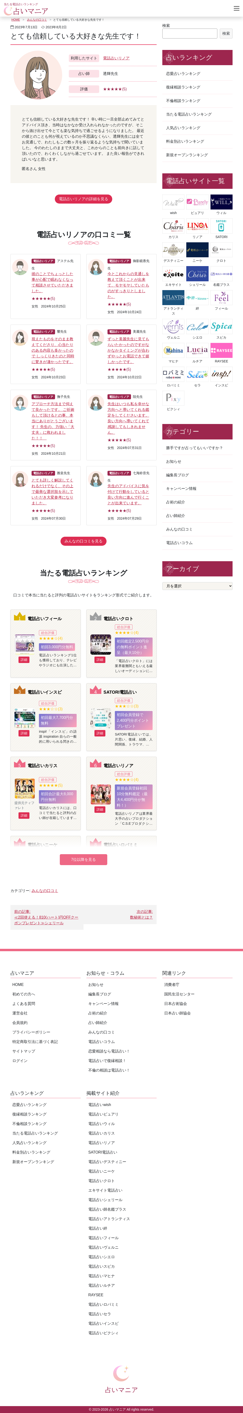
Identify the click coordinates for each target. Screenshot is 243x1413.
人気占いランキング (183, 128)
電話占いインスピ (45, 692)
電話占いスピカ (101, 1266)
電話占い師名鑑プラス (107, 1209)
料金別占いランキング (185, 141)
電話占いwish (99, 1105)
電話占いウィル (101, 1124)
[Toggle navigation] (236, 8)
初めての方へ (23, 994)
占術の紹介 (175, 502)
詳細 (24, 660)
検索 (166, 26)
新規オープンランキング (187, 155)
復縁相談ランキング (183, 87)
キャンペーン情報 (181, 489)
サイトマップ (23, 1051)
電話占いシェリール (105, 1200)
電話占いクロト (118, 618)
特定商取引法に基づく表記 (35, 1042)
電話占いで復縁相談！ (107, 1061)
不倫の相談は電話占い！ (109, 1070)
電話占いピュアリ (103, 1114)
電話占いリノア (116, 58)
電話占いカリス (42, 765)
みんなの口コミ (37, 19)
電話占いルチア (101, 1285)
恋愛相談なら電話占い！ (109, 1051)
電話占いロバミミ (120, 844)
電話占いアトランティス (109, 1219)
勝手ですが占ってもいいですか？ (194, 448)
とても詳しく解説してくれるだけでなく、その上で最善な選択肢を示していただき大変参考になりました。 (52, 491)
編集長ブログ (177, 475)
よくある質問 (23, 1004)
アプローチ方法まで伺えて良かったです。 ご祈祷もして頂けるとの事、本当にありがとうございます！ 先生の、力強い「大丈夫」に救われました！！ (53, 421)
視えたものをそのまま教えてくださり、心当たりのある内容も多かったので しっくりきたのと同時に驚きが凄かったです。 (53, 350)
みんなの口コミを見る (84, 541)
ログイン (20, 1061)
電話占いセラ (99, 1314)
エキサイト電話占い (105, 1190)
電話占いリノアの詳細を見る (83, 199)
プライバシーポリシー (31, 1032)
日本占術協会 (175, 1004)
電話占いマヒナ (101, 1276)
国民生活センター (179, 994)
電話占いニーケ (42, 844)
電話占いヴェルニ (103, 1247)
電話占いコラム (179, 543)
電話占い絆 (97, 1228)
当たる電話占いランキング (189, 114)
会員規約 (20, 1023)
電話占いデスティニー (107, 1162)
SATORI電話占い (120, 692)
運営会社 (20, 1013)
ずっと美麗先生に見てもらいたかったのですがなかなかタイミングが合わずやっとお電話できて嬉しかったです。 (128, 350)
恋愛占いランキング (183, 74)
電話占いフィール (45, 618)
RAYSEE (95, 1295)
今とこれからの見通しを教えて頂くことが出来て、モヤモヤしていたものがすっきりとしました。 (128, 285)
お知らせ (173, 461)
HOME (15, 19)
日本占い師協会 (177, 1013)
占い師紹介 (175, 516)
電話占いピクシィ (103, 1333)
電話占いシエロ (101, 1257)
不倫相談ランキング (183, 101)
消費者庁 (171, 985)
